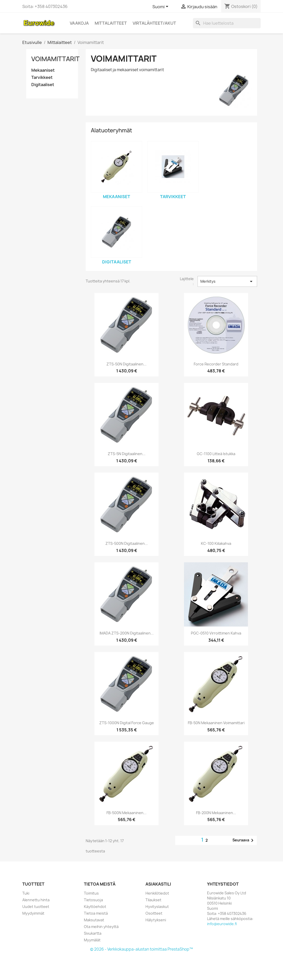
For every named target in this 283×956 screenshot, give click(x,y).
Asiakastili (158, 884)
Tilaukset (153, 899)
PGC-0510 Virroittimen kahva (216, 633)
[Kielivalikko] (161, 7)
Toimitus (91, 893)
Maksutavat (94, 919)
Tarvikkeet (42, 77)
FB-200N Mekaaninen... (216, 812)
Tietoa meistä (96, 913)
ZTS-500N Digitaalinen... (126, 543)
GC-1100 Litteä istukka (216, 453)
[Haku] (227, 23)
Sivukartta (92, 933)
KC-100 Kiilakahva (216, 543)
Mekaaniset (43, 70)
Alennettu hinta (36, 899)
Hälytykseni (155, 919)
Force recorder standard (216, 364)
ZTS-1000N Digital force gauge (126, 722)
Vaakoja (79, 23)
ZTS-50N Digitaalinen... (126, 364)
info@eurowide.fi (222, 923)
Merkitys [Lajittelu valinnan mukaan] (227, 281)
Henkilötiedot (157, 893)
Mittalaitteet (111, 23)
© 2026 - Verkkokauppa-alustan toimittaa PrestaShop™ (141, 949)
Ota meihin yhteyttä (101, 926)
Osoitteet (153, 913)
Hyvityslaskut (157, 906)
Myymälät (92, 939)
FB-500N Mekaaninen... (126, 812)
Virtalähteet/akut (154, 23)
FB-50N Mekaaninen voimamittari (216, 722)
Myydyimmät (33, 913)
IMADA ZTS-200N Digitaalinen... (127, 633)
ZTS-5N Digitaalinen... (126, 453)
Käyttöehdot (95, 906)
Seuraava (243, 840)
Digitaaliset (42, 84)
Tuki (25, 893)
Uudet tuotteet (35, 906)
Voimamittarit (55, 58)
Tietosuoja (93, 899)
